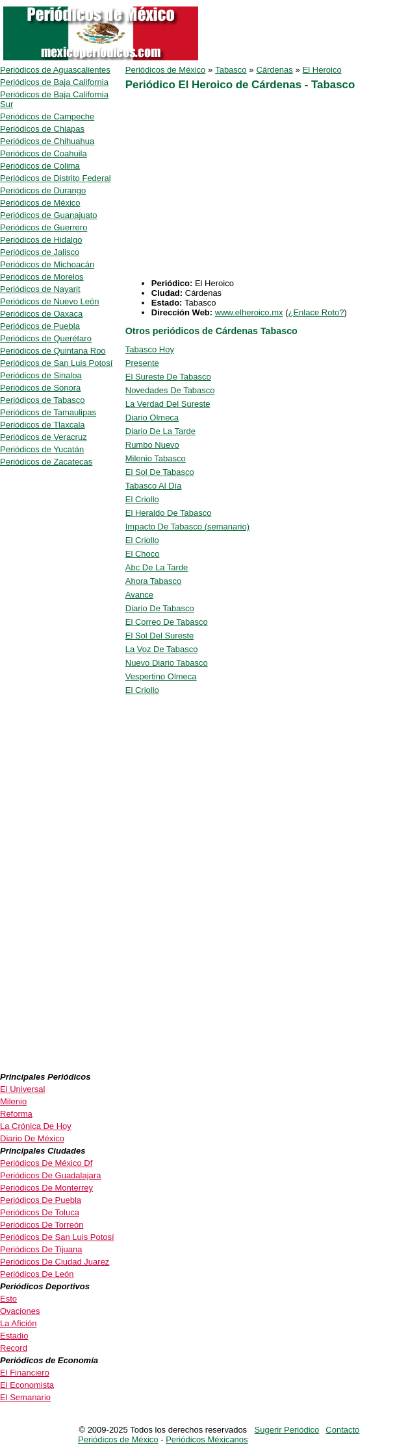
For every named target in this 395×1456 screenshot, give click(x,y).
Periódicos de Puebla (40, 326)
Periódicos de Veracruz (43, 437)
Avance (139, 595)
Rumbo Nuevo (152, 445)
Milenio (13, 1101)
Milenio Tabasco (155, 458)
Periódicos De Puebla (40, 1200)
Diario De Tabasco (159, 608)
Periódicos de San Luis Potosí (56, 363)
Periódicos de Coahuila (43, 153)
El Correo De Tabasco (166, 622)
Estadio (14, 1336)
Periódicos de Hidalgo (41, 240)
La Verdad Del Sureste (167, 404)
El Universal (22, 1089)
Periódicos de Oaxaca (41, 314)
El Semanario (25, 1397)
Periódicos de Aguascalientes (55, 70)
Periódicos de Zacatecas (46, 462)
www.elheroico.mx (249, 312)
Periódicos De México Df (46, 1163)
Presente (142, 363)
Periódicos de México (165, 70)
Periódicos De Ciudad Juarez (54, 1262)
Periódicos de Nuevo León (49, 301)
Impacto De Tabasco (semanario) (187, 526)
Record (13, 1348)
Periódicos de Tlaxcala (42, 425)
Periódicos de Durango (43, 190)
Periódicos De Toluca (39, 1212)
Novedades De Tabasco (170, 390)
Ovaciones (20, 1311)
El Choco (142, 554)
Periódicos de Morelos (42, 277)
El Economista (27, 1385)
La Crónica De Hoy (35, 1126)
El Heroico (322, 70)
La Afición (18, 1323)
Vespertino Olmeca (161, 676)
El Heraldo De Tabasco (168, 513)
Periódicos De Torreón (41, 1225)
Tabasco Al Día (153, 486)
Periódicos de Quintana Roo (53, 351)
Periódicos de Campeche (47, 116)
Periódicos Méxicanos (207, 1439)
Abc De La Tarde (156, 567)
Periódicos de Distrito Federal (55, 178)
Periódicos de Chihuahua (47, 141)
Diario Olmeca (152, 417)
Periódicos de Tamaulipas (48, 412)
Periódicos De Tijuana (41, 1249)
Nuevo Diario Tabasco (166, 663)
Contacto (342, 1430)
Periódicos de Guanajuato (48, 215)
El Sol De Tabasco (159, 472)
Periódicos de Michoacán (47, 264)
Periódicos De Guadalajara (50, 1175)
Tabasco (230, 70)
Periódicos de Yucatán (42, 449)
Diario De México (32, 1138)
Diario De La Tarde (160, 431)
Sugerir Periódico (287, 1430)
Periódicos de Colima (40, 166)
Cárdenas (274, 70)
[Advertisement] (234, 187)
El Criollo (142, 499)
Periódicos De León (36, 1274)
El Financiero (24, 1372)
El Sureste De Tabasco (168, 377)
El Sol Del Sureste (159, 635)
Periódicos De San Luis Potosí (57, 1237)
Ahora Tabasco (153, 581)
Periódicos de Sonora (40, 388)
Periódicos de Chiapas (42, 129)
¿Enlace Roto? (316, 312)
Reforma (16, 1114)
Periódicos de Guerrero (43, 227)
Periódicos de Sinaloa (41, 375)
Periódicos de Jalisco (39, 252)
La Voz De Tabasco (161, 649)
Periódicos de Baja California (54, 82)
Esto (8, 1299)
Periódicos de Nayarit (40, 289)
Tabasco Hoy (149, 349)
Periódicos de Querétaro (46, 338)
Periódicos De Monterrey (46, 1188)
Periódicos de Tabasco (42, 400)
